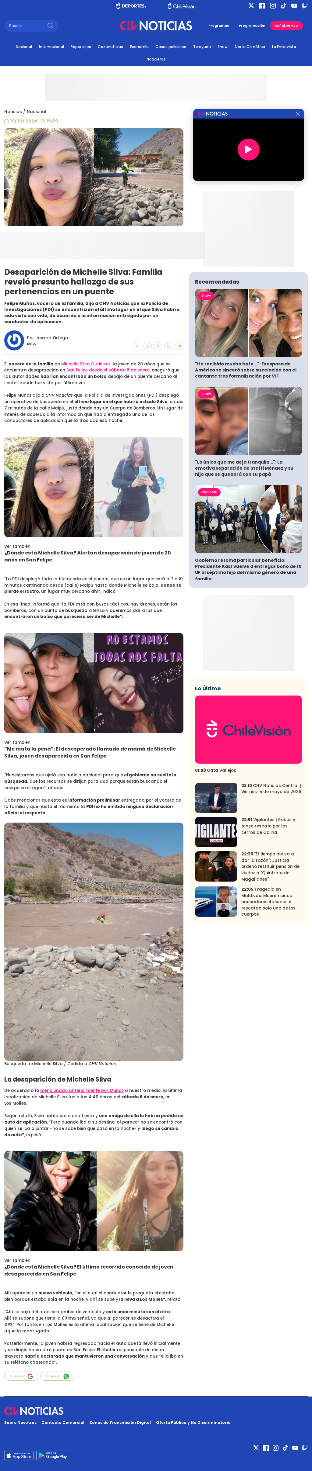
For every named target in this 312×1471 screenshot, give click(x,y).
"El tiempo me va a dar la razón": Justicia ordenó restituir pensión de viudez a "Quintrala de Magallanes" (270, 866)
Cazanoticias (110, 46)
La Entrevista (284, 46)
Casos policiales (170, 46)
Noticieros (156, 59)
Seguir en (21, 1376)
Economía (139, 46)
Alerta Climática (249, 46)
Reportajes (81, 46)
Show (223, 46)
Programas (218, 25)
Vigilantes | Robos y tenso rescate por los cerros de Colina (268, 826)
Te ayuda (202, 46)
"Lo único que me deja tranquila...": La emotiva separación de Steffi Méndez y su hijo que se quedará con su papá (244, 468)
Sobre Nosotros (20, 1422)
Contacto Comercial (62, 1422)
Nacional (24, 46)
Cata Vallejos (215, 770)
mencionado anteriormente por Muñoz (82, 1090)
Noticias (13, 112)
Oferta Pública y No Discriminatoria (193, 1422)
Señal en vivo (286, 25)
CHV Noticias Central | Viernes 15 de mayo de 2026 (271, 789)
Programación (252, 25)
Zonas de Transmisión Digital (120, 1422)
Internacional (51, 46)
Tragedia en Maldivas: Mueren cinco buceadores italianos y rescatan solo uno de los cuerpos (268, 901)
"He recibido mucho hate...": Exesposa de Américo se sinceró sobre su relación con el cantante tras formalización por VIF (245, 370)
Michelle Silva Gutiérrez (86, 364)
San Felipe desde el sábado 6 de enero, (108, 370)
